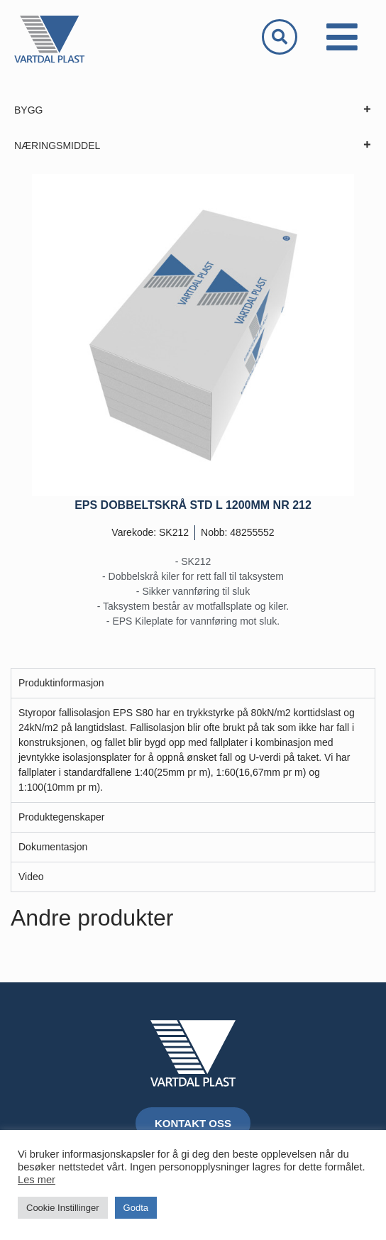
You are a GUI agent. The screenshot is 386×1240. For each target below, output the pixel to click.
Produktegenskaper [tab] (61, 817)
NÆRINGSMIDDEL (193, 145)
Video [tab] (31, 876)
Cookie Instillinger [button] (62, 1207)
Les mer (36, 1179)
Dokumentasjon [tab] (52, 846)
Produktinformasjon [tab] (61, 682)
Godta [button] (135, 1207)
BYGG (193, 110)
